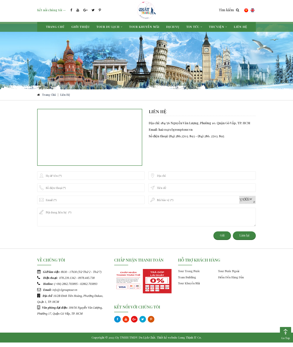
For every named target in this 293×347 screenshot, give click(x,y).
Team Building (187, 282)
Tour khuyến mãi (144, 27)
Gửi (222, 240)
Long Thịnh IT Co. (190, 342)
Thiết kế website (167, 342)
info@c (56, 293)
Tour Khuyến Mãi (189, 288)
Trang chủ (55, 27)
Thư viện (218, 27)
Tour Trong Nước (189, 275)
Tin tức (194, 27)
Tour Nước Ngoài (228, 275)
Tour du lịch (109, 27)
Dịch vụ (173, 27)
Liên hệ (240, 27)
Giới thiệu (80, 27)
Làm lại (244, 240)
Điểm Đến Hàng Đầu (231, 282)
